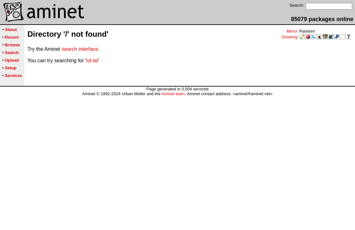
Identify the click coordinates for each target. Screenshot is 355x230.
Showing (290, 36)
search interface (80, 49)
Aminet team (173, 93)
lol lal (92, 60)
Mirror (291, 31)
